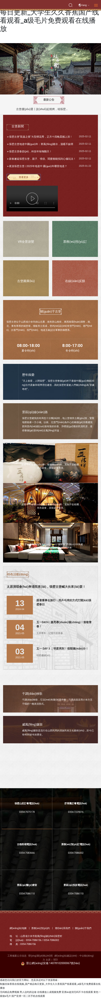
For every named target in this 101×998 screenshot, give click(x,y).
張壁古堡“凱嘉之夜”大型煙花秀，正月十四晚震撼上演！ (41, 136)
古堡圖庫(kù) (26, 281)
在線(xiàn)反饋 (75, 281)
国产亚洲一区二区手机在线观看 (28, 996)
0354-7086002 (75, 852)
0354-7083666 (27, 852)
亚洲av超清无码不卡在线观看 (77, 992)
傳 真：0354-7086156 (23, 944)
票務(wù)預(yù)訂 (75, 241)
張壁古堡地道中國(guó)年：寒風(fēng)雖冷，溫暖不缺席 (41, 144)
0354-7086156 (33, 940)
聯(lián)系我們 (62, 928)
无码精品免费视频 (9, 992)
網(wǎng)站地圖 (18, 928)
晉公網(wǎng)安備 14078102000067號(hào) (53, 963)
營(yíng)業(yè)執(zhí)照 (40, 955)
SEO (55, 959)
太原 (48, 959)
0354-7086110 (27, 893)
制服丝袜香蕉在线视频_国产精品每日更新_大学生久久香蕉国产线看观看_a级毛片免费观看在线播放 (49, 16)
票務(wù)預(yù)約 (40, 928)
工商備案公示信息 (17, 955)
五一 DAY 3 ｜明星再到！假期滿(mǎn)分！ (62, 648)
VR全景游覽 (26, 241)
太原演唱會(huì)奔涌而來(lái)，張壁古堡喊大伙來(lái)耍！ (46, 586)
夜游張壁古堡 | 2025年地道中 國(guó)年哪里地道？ (38, 166)
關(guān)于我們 (83, 928)
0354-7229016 (75, 812)
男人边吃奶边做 (28, 992)
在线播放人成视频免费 (49, 992)
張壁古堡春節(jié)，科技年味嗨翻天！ (30, 151)
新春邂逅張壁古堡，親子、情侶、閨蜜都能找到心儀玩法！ (42, 158)
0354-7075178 (27, 812)
